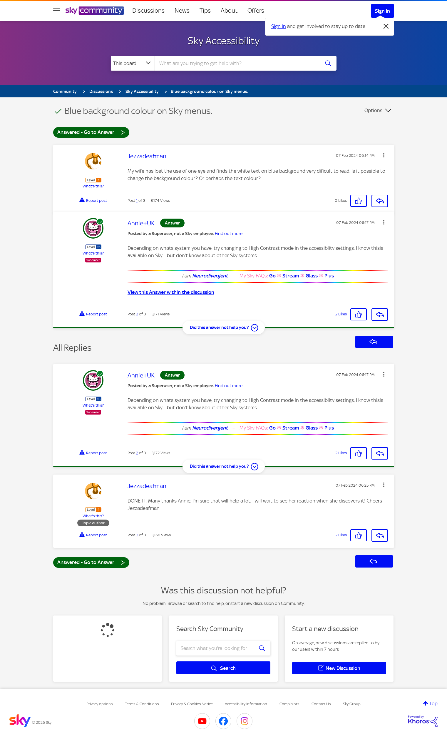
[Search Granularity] (133, 63)
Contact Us (321, 704)
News (182, 10)
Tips (205, 10)
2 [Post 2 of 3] (137, 314)
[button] (384, 155)
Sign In (382, 11)
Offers (255, 10)
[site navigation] (56, 10)
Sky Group (352, 704)
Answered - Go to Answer (91, 132)
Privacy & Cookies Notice (192, 704)
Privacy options (99, 704)
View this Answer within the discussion (171, 292)
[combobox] (236, 63)
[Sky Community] (95, 10)
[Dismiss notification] (386, 26)
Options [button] (373, 110)
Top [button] (433, 703)
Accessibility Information (246, 704)
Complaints (289, 704)
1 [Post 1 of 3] (137, 200)
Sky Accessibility (224, 40)
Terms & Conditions (142, 704)
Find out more (228, 233)
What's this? (93, 186)
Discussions (148, 10)
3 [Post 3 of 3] (137, 535)
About (229, 10)
